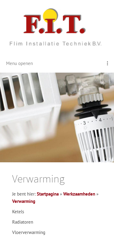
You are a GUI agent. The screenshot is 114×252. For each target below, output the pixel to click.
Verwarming (23, 201)
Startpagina (48, 194)
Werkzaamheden (79, 194)
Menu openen (19, 63)
